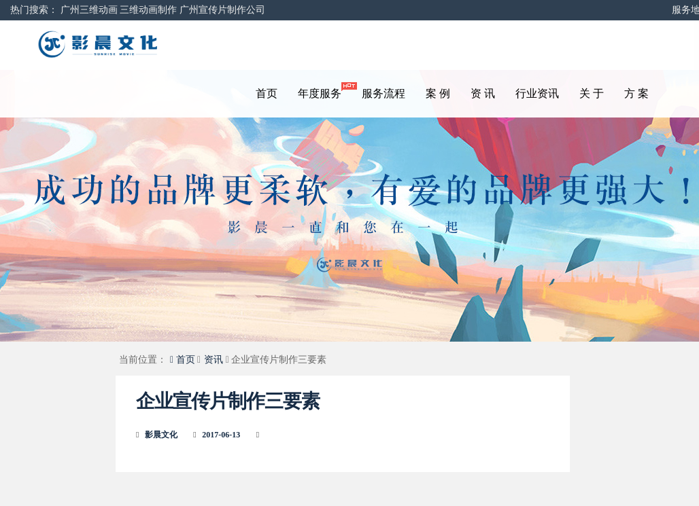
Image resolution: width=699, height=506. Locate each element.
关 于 (591, 93)
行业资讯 (537, 93)
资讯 (213, 360)
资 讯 (483, 93)
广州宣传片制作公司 (222, 10)
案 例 (438, 93)
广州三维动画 (89, 10)
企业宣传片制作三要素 (228, 401)
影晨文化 (161, 434)
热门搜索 (29, 10)
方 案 (636, 93)
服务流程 (383, 93)
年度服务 (325, 90)
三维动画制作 (148, 10)
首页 (266, 93)
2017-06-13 (221, 434)
